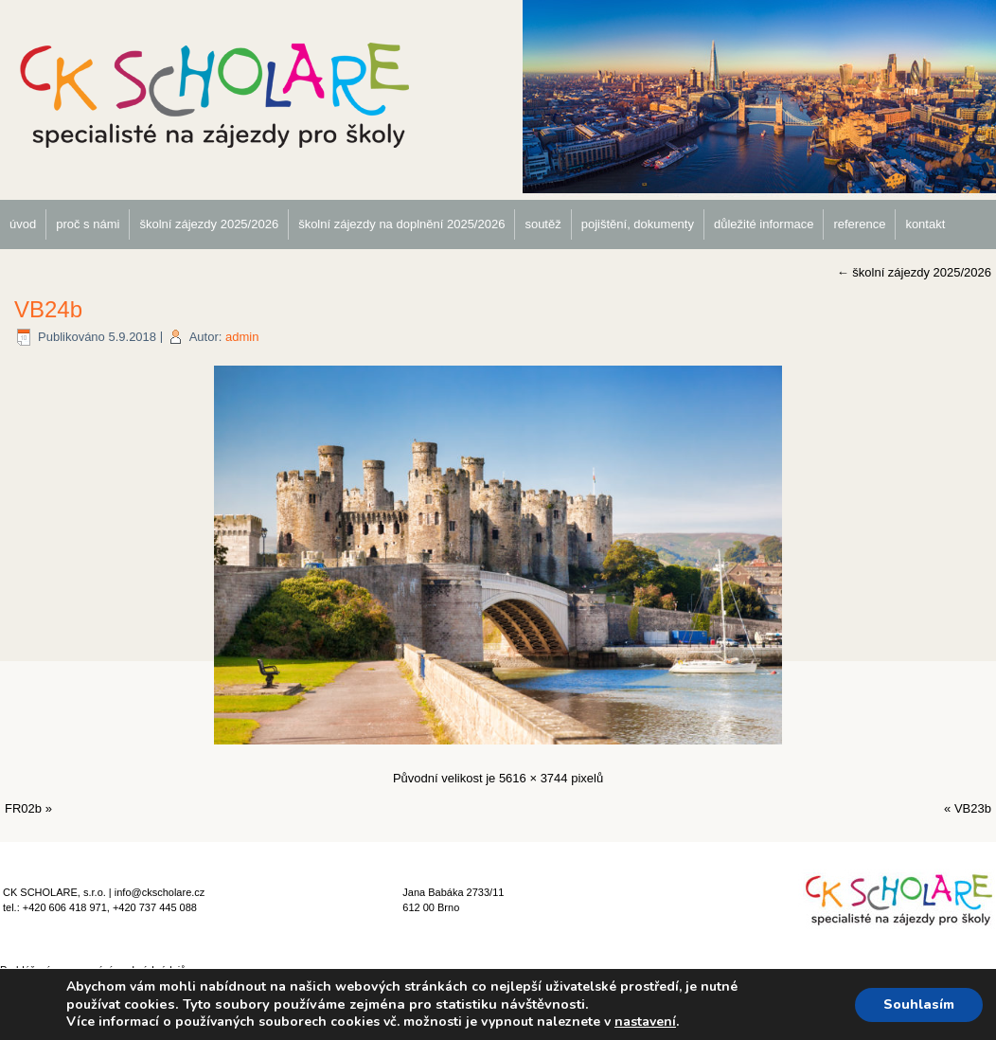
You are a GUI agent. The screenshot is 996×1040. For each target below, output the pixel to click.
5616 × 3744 (533, 778)
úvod (22, 224)
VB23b (972, 808)
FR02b (23, 808)
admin (241, 337)
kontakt (925, 224)
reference (859, 224)
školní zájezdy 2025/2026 (208, 224)
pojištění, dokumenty (637, 224)
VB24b (48, 309)
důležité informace (764, 224)
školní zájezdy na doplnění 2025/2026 (401, 224)
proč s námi (87, 224)
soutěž (542, 224)
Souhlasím (918, 1004)
